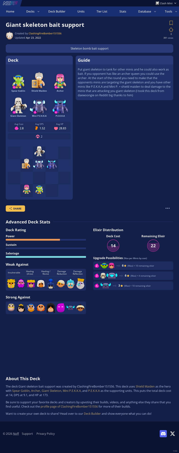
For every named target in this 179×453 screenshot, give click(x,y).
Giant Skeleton (51, 391)
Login (168, 11)
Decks (30, 11)
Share (15, 208)
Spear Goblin (21, 391)
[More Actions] (167, 208)
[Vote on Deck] (171, 30)
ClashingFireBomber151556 (45, 33)
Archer (35, 391)
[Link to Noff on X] (172, 433)
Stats (122, 11)
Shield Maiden (145, 386)
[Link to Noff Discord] (163, 433)
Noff (16, 434)
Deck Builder (56, 11)
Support (27, 434)
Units (81, 11)
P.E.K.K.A (94, 391)
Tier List (102, 11)
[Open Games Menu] (166, 3)
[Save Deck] (171, 23)
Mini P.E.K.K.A (72, 391)
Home (10, 11)
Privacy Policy (45, 434)
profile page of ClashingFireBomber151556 (69, 406)
